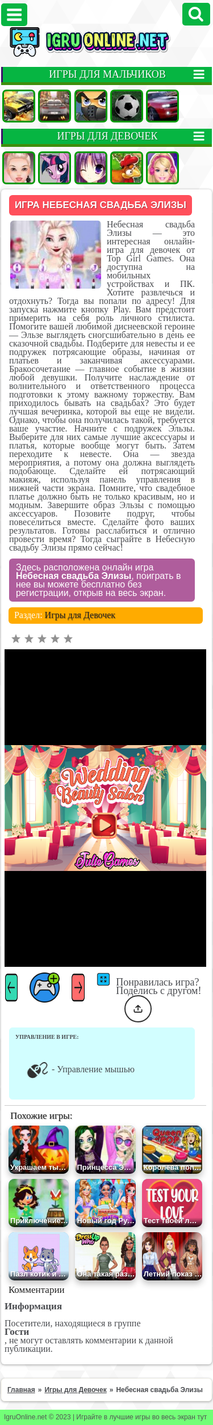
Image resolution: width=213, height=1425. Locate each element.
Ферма (126, 167)
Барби (162, 167)
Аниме (90, 167)
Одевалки (18, 167)
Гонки (54, 106)
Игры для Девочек (80, 615)
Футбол (126, 106)
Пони (54, 167)
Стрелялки (90, 106)
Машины (18, 106)
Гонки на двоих (162, 106)
